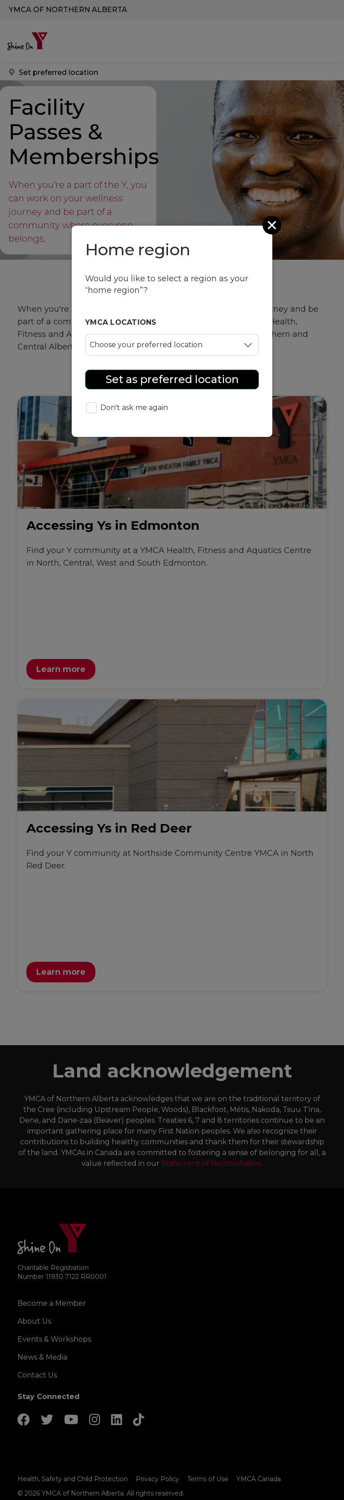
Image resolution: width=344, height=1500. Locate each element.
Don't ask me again (127, 408)
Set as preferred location (172, 379)
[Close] (273, 225)
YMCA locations (121, 322)
